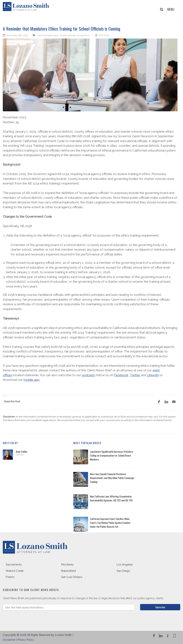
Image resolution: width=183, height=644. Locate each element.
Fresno (10, 577)
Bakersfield (68, 571)
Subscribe (160, 607)
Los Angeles (125, 564)
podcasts (88, 375)
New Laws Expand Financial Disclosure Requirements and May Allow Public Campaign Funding (112, 478)
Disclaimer (9, 639)
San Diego (123, 571)
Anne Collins (21, 451)
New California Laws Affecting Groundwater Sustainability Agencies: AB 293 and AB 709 (111, 498)
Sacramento (14, 564)
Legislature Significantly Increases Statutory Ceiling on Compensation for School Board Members (111, 455)
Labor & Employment (47, 35)
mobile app (31, 380)
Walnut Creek (15, 571)
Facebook (121, 375)
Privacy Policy (25, 639)
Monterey (67, 564)
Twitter (135, 375)
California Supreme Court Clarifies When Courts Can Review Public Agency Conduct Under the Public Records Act (110, 522)
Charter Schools (67, 35)
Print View (103, 35)
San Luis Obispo (71, 577)
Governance (83, 35)
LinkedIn (153, 375)
